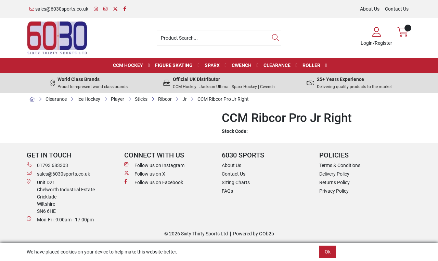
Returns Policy (334, 182)
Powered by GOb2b (253, 233)
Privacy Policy (334, 191)
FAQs (227, 191)
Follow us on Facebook (153, 182)
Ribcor (165, 99)
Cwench (242, 65)
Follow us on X (144, 173)
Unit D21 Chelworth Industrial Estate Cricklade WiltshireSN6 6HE (61, 196)
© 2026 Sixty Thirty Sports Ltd (196, 233)
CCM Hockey (128, 65)
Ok (328, 252)
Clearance (277, 65)
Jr (184, 99)
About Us (369, 9)
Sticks (141, 99)
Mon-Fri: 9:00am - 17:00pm (60, 219)
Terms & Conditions (339, 165)
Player (117, 99)
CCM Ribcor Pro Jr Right (223, 99)
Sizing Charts (236, 182)
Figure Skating (174, 65)
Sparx (212, 65)
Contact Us (397, 9)
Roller (311, 65)
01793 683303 (47, 165)
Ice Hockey (88, 99)
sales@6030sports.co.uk (58, 9)
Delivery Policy (334, 174)
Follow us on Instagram (154, 165)
